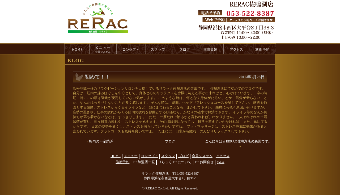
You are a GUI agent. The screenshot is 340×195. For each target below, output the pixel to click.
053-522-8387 (189, 173)
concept (131, 49)
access (236, 49)
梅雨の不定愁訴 (101, 141)
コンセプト (149, 156)
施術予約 (122, 162)
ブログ (170, 141)
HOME (77, 49)
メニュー (131, 156)
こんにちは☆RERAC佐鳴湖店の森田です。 (240, 141)
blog (184, 49)
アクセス (223, 156)
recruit (210, 49)
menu (103, 49)
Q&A (220, 162)
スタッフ (168, 156)
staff (159, 49)
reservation (262, 49)
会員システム (202, 156)
